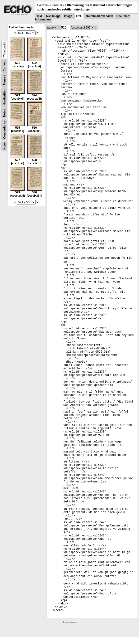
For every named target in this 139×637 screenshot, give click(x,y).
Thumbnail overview (99, 16)
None (4, 146)
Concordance (4, 130)
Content (4, 66)
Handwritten (4, 97)
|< (56, 27)
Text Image (53, 16)
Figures (4, 80)
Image (68, 16)
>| (95, 27)
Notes (4, 113)
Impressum (69, 622)
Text (39, 16)
